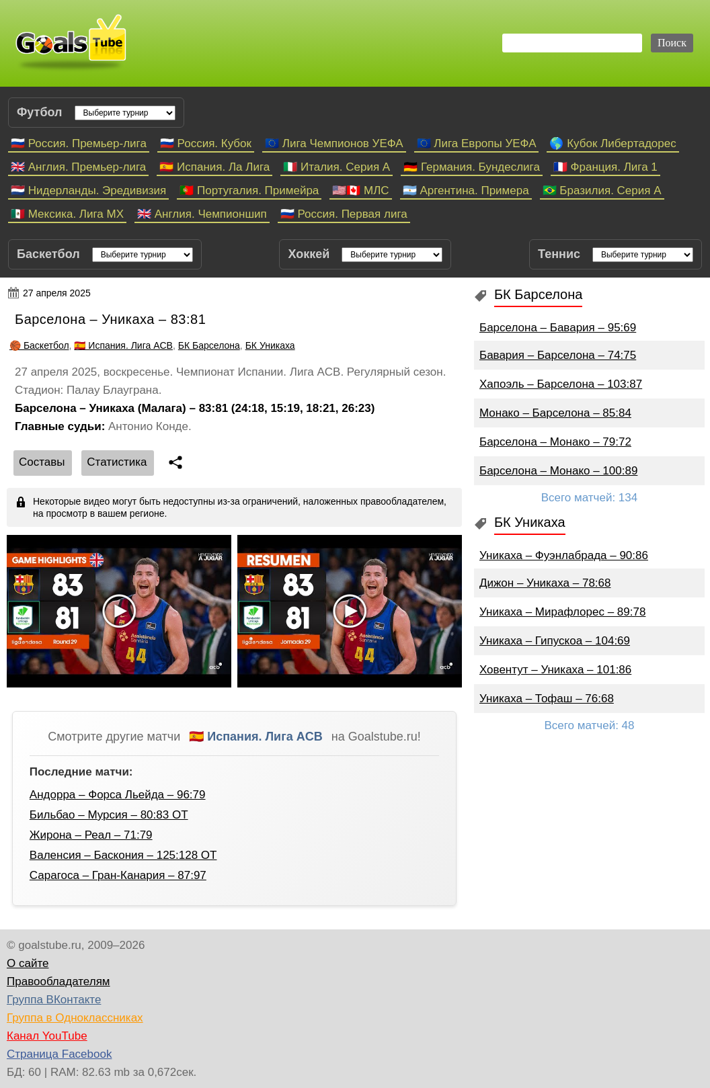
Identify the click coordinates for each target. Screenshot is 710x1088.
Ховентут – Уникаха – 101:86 (555, 669)
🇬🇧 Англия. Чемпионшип (202, 214)
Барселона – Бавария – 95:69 (557, 327)
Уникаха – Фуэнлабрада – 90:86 (563, 555)
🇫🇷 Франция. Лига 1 (605, 167)
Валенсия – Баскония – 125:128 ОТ (123, 855)
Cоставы (42, 462)
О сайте (27, 963)
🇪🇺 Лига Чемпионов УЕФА (334, 143)
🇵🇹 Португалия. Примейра (249, 190)
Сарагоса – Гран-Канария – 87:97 (118, 875)
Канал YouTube (47, 1036)
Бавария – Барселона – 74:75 (557, 355)
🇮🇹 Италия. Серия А (336, 167)
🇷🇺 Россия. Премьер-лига (79, 143)
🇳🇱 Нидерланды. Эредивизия (88, 190)
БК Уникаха (270, 345)
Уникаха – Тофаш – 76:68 (546, 698)
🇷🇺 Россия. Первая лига (343, 214)
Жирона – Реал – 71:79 (91, 835)
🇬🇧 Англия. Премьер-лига (78, 167)
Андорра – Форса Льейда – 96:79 (118, 794)
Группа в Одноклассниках (75, 1017)
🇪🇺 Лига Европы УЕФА (477, 143)
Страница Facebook (59, 1054)
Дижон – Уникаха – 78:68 (545, 583)
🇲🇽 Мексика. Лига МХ (67, 214)
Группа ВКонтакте (54, 999)
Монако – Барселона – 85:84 (555, 413)
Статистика (117, 462)
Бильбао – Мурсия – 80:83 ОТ (109, 814)
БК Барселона (209, 345)
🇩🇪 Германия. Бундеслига (471, 167)
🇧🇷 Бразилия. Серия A (602, 190)
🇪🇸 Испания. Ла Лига (214, 167)
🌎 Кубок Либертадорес (612, 143)
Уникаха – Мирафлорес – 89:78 (562, 611)
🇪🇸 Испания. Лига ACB (123, 345)
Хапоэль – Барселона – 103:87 (560, 384)
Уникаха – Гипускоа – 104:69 (554, 640)
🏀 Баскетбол (39, 345)
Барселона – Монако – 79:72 (555, 441)
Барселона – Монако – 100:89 (558, 470)
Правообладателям (58, 981)
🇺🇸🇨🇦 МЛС (360, 190)
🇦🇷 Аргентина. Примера (466, 190)
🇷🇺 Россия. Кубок (205, 143)
